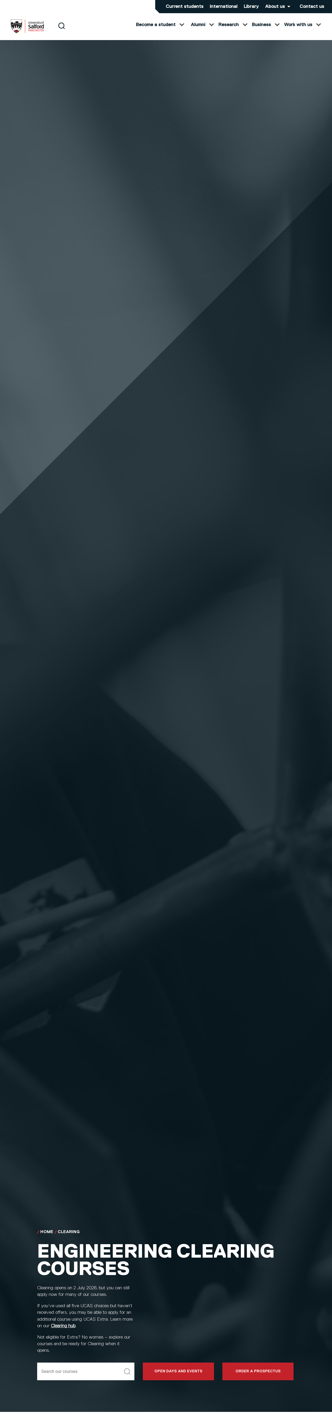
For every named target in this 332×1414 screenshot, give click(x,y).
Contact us (312, 6)
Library (251, 6)
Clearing (69, 1236)
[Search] (61, 29)
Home (46, 1236)
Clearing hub (63, 1330)
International (223, 6)
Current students (184, 6)
